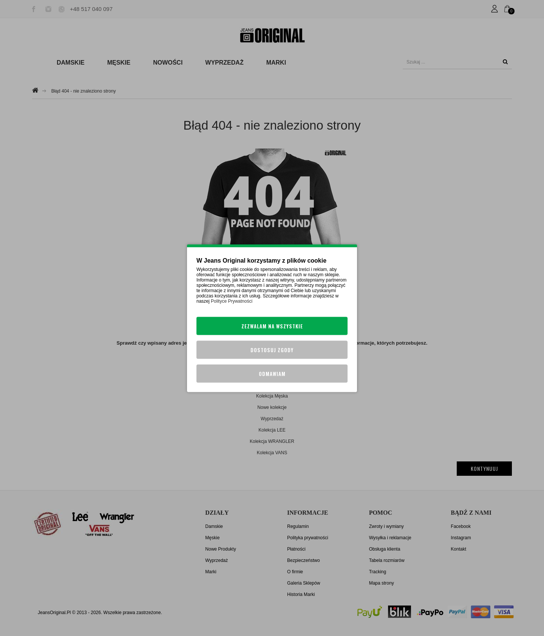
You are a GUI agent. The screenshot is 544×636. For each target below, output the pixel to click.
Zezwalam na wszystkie (272, 326)
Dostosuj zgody (272, 349)
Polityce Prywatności (231, 300)
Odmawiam (272, 373)
